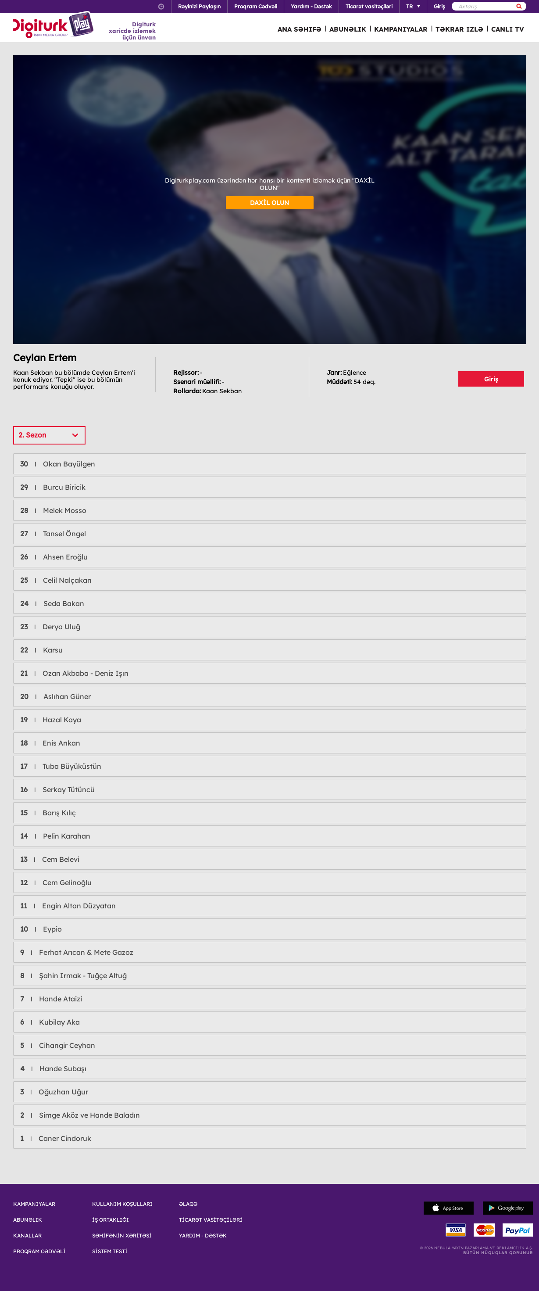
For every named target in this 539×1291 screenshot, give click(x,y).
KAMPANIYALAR (401, 29)
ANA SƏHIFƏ (299, 29)
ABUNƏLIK (347, 29)
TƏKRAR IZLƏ (459, 29)
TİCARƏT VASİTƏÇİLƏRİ (211, 1220)
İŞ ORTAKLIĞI (110, 1220)
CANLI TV (507, 29)
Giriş (491, 379)
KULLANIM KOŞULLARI (122, 1204)
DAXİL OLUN (269, 203)
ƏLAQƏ (188, 1204)
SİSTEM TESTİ (110, 1251)
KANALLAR (27, 1235)
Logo (54, 25)
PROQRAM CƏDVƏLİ (39, 1251)
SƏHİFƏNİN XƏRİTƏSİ (122, 1235)
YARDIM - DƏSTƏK (203, 1235)
